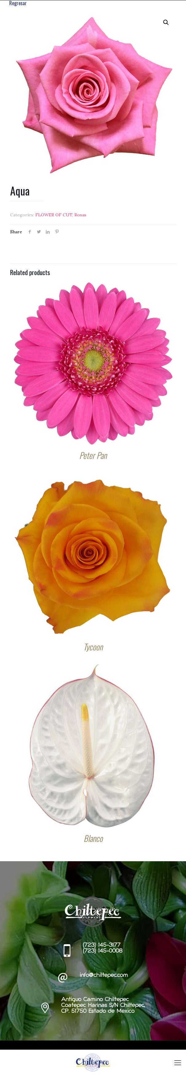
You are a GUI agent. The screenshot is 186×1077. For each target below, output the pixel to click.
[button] (166, 22)
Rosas (80, 215)
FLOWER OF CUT (53, 215)
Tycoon (93, 647)
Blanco (93, 838)
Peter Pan (93, 455)
